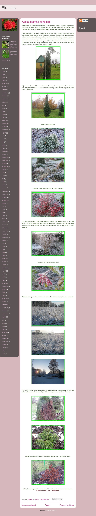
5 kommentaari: (45, 499)
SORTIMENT (6, 61)
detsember (5, 89)
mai (3, 74)
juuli (3, 105)
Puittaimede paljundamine (13, 53)
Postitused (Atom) (51, 510)
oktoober (4, 96)
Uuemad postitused (29, 505)
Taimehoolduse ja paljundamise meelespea (13, 45)
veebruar (4, 83)
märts (3, 80)
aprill (3, 77)
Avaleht (47, 505)
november (5, 93)
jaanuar (4, 86)
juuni (3, 71)
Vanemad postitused (67, 505)
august (4, 102)
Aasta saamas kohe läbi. (36, 21)
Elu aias (9, 7)
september (5, 99)
